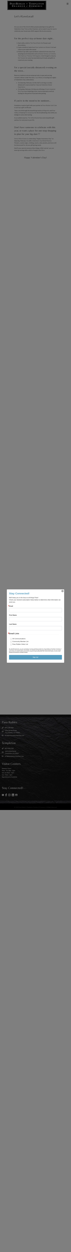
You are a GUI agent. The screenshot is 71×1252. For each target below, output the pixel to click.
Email (11, 606)
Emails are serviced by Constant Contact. (18, 652)
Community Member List (20, 641)
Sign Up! (35, 657)
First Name (13, 615)
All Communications (18, 638)
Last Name (13, 624)
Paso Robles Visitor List (20, 644)
